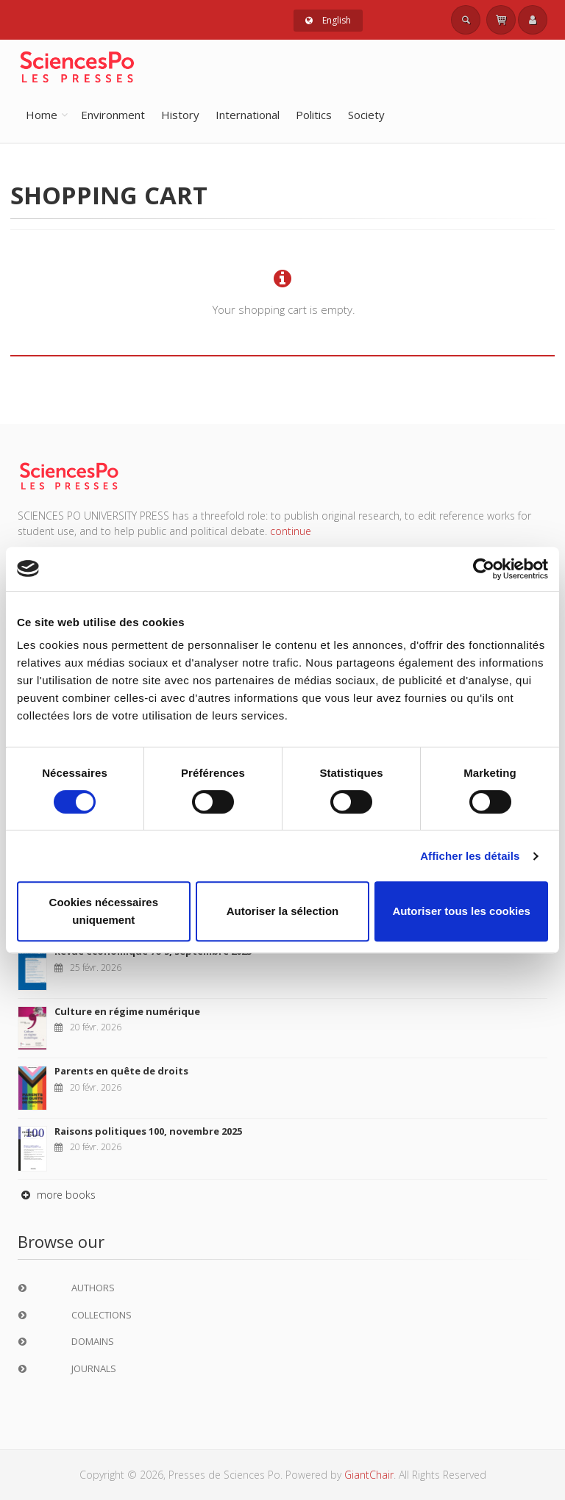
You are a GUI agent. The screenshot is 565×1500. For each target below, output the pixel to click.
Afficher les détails (469, 856)
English (328, 20)
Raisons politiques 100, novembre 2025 (148, 1131)
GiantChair (369, 1475)
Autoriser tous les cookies (461, 911)
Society (366, 114)
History (180, 114)
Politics (314, 114)
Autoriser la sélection (283, 911)
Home (41, 114)
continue (290, 531)
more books (57, 1195)
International (248, 114)
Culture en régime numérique (127, 1011)
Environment (113, 114)
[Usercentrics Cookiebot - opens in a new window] (483, 569)
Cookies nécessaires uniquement (103, 911)
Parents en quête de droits (121, 1070)
